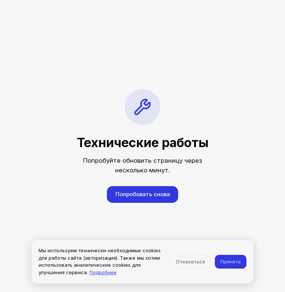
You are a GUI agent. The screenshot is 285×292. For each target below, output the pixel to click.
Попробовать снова (142, 194)
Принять (230, 262)
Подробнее (103, 272)
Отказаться (190, 262)
